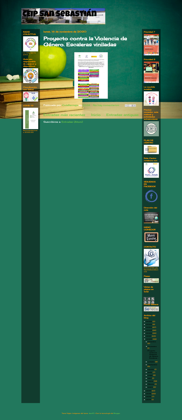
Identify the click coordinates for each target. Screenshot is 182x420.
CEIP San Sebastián (60, 15)
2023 (149, 330)
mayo (150, 375)
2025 (149, 324)
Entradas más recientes (64, 115)
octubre (151, 362)
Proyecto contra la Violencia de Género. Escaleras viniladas (85, 41)
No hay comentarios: (106, 105)
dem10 (91, 413)
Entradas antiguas (122, 115)
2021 (149, 336)
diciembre (152, 342)
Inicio (96, 115)
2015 (149, 396)
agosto (151, 369)
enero (150, 387)
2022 (149, 333)
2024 (149, 327)
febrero (151, 384)
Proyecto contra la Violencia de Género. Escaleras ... (153, 354)
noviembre (152, 346)
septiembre (152, 365)
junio (150, 372)
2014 (149, 399)
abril (150, 378)
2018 (149, 394)
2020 (149, 339)
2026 (149, 321)
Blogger (117, 413)
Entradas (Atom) (72, 121)
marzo (151, 381)
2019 (149, 391)
